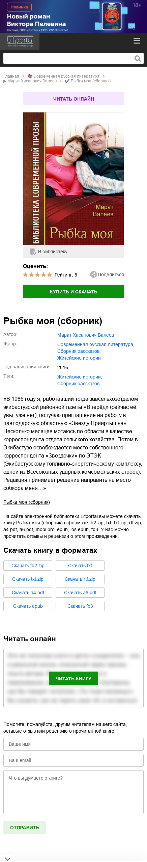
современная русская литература (66, 76)
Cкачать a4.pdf (28, 592)
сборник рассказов (78, 383)
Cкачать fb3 (80, 606)
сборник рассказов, (79, 351)
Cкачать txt (80, 565)
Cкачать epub (28, 606)
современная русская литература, (96, 344)
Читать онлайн (73, 99)
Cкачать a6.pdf (80, 592)
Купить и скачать (73, 291)
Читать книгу (73, 678)
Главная (11, 76)
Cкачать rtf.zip (80, 579)
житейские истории (79, 358)
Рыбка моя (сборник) (26, 502)
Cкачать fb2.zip (28, 565)
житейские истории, (79, 377)
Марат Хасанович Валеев (32, 81)
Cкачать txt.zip (27, 579)
